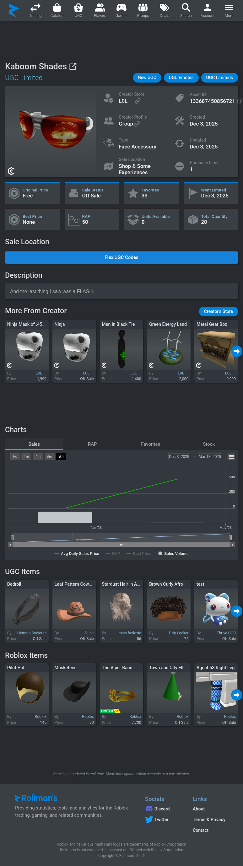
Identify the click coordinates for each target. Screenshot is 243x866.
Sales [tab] (34, 444)
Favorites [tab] (150, 444)
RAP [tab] (92, 444)
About (199, 808)
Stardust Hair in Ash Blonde (129, 584)
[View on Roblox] (72, 66)
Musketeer (65, 667)
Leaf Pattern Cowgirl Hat (79, 584)
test (200, 584)
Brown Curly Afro (166, 584)
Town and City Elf (166, 667)
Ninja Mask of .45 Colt (29, 324)
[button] (147, 78)
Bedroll (14, 584)
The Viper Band (117, 667)
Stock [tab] (209, 444)
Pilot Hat (15, 667)
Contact (200, 830)
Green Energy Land (168, 324)
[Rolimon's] (14, 10)
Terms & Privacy (209, 819)
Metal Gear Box (212, 324)
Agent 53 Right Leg (216, 667)
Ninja (60, 324)
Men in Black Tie (118, 324)
